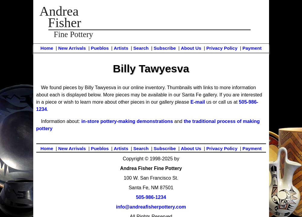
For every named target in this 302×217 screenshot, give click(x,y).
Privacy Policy (221, 48)
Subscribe (165, 48)
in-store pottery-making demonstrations (127, 121)
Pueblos (100, 48)
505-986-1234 (151, 197)
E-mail (197, 102)
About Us (191, 48)
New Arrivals (72, 48)
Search (141, 48)
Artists (121, 48)
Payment (251, 48)
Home (47, 48)
